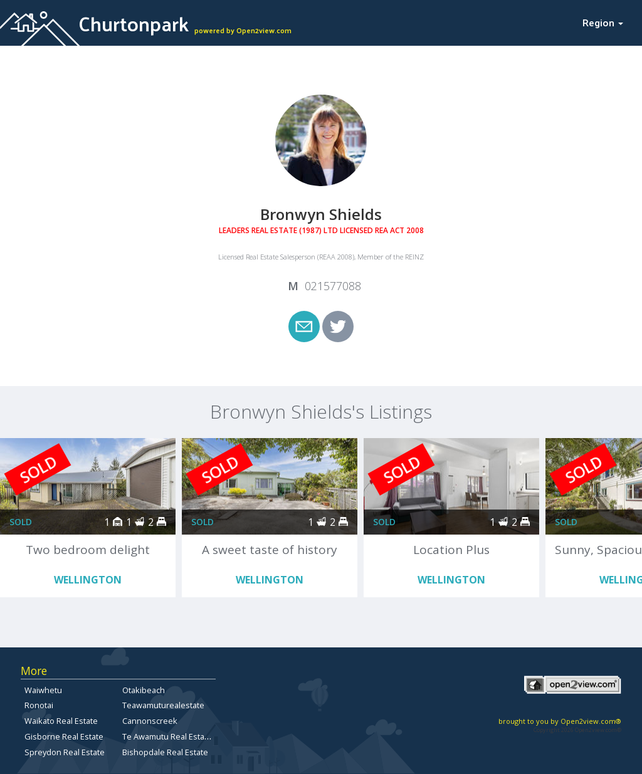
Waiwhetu (43, 690)
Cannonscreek (149, 720)
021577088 (333, 285)
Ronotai (38, 705)
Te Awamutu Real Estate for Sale (182, 736)
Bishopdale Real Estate (165, 752)
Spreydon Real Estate (64, 752)
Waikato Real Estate (61, 720)
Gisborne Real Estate (63, 736)
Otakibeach (143, 690)
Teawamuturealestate (163, 705)
